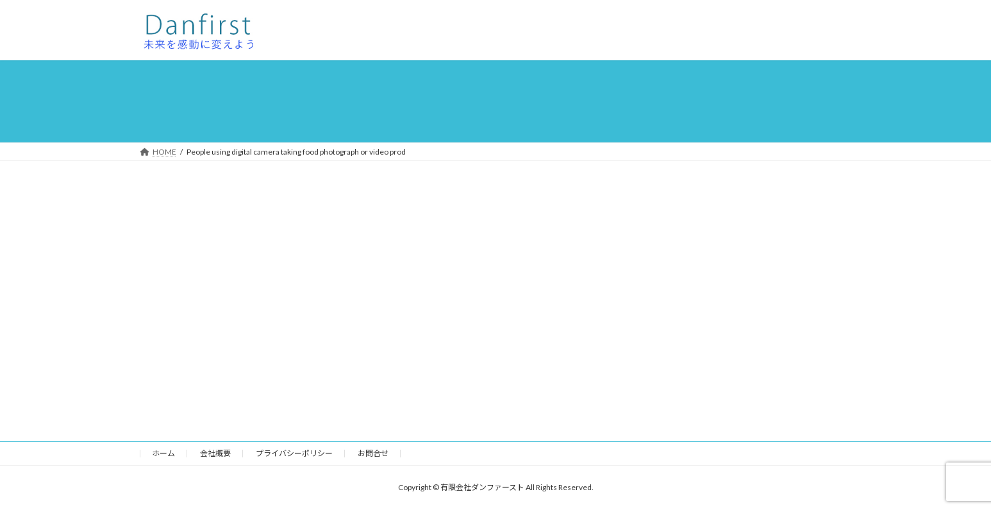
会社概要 (215, 453)
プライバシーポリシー (294, 453)
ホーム (163, 453)
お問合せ (373, 453)
